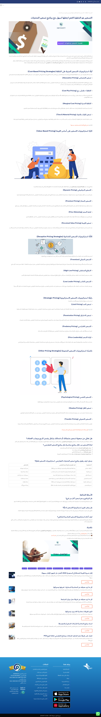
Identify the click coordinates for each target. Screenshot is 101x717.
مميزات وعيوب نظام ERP (42, 678)
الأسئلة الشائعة (66, 669)
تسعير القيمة (49, 568)
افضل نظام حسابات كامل (42, 687)
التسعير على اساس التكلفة (58, 568)
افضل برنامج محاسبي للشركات (41, 684)
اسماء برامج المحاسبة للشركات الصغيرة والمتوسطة (75, 623)
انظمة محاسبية (66, 672)
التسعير (81, 568)
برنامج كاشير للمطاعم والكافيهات (40, 690)
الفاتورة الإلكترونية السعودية (41, 675)
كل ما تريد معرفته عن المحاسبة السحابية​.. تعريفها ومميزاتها (72, 587)
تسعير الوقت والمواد (41, 568)
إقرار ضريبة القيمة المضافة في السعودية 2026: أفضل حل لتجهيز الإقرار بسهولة (67, 572)
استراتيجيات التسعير (88, 568)
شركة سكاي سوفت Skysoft (63, 675)
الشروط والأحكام (66, 684)
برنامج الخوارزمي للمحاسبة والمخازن (40, 669)
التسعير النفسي (67, 568)
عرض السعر (53, 535)
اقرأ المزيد (87, 582)
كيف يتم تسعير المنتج (32, 568)
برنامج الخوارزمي (83, 533)
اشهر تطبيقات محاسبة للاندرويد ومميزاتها (78, 611)
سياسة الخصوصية (65, 681)
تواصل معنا (67, 687)
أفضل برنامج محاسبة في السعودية (40, 698)
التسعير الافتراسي (75, 568)
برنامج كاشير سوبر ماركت (42, 672)
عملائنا (68, 678)
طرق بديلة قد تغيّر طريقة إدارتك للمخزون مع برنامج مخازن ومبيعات (75, 429)
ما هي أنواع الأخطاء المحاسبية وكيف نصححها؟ (80, 125)
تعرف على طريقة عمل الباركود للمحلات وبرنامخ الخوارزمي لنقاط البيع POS (68, 635)
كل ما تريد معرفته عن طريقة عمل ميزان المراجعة (76, 599)
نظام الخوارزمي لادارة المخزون (41, 681)
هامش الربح (24, 568)
